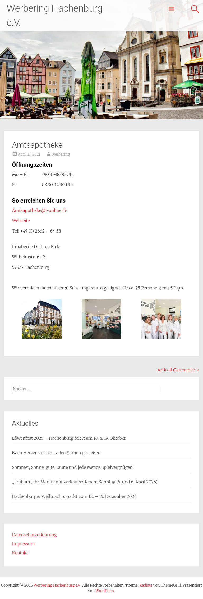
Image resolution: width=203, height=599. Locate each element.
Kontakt (20, 552)
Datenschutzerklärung (34, 534)
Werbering (61, 154)
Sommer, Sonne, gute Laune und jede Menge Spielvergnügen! (72, 467)
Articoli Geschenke (178, 370)
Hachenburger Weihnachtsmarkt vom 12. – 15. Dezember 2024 (74, 496)
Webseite (21, 220)
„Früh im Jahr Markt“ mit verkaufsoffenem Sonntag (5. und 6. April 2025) (85, 481)
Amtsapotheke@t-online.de (39, 210)
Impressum (23, 543)
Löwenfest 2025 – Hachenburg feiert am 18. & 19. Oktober (69, 438)
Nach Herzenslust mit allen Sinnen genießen (56, 452)
